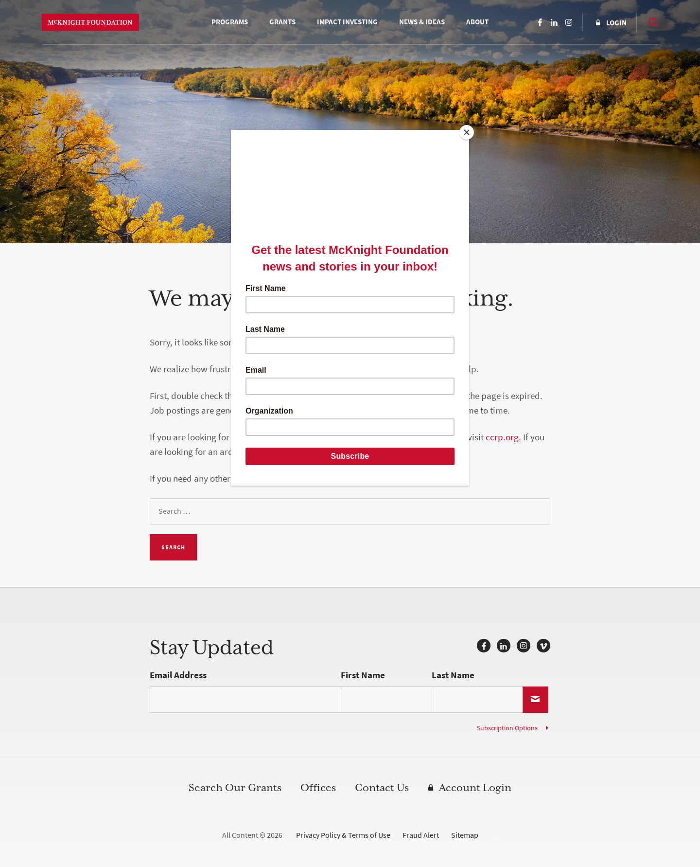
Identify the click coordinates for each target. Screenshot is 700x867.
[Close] (466, 132)
